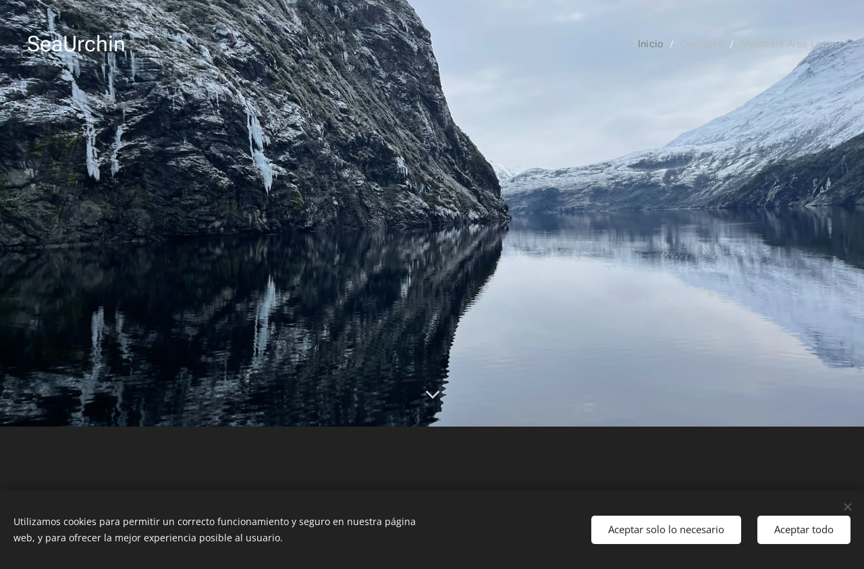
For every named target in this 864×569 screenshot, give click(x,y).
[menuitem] (658, 44)
